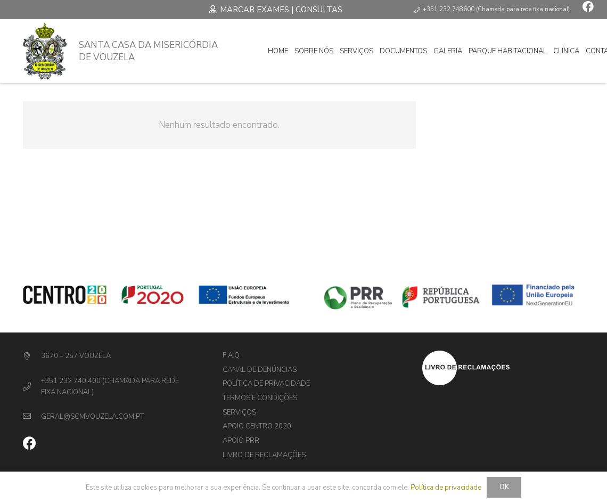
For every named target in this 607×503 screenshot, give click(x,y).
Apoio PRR (241, 440)
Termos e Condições (260, 398)
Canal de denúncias (260, 370)
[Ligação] (45, 51)
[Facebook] (588, 6)
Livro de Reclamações (264, 455)
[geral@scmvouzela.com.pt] (32, 417)
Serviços (239, 412)
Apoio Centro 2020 (257, 426)
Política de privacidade (266, 383)
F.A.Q (231, 355)
